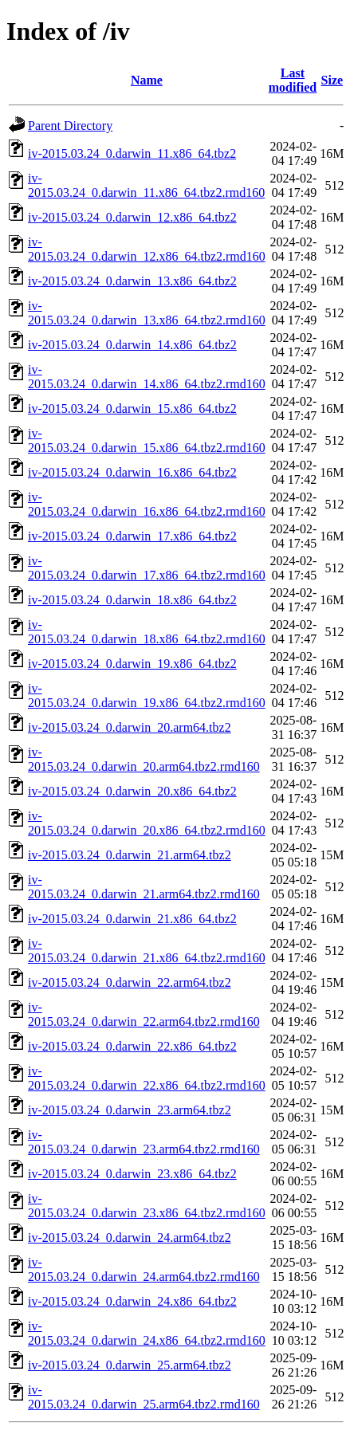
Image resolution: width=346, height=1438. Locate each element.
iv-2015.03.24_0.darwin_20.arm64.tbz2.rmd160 (144, 759)
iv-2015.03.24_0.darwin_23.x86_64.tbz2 (132, 1174)
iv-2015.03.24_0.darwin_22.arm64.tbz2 (129, 982)
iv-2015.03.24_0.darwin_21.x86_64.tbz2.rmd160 (146, 951)
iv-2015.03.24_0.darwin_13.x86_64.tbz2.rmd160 (146, 313)
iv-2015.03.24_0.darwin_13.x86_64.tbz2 (132, 281)
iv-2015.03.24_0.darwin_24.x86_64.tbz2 (132, 1301)
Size (332, 80)
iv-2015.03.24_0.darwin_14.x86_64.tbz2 (132, 345)
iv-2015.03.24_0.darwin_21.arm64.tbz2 (129, 855)
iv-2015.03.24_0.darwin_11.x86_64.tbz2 (132, 153)
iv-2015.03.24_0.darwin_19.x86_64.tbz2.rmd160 (146, 695)
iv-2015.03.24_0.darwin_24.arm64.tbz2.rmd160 (144, 1269)
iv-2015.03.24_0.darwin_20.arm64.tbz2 (129, 727)
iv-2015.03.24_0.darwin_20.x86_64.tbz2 (132, 791)
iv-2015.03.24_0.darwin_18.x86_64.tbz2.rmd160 (146, 632)
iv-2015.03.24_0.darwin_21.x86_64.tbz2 (132, 918)
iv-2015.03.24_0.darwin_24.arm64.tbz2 (129, 1237)
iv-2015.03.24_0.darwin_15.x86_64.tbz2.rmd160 (146, 440)
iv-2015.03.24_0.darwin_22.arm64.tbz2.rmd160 (144, 1014)
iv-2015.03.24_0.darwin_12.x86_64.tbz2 (132, 217)
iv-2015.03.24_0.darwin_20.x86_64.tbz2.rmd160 (146, 823)
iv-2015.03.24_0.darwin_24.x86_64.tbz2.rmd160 (146, 1333)
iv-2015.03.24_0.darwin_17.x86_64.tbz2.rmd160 (146, 568)
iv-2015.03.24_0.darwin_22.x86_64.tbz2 (132, 1046)
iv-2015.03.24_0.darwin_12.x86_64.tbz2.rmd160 (146, 249)
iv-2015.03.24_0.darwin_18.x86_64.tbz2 (132, 600)
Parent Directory (70, 125)
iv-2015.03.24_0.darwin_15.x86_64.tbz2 (132, 408)
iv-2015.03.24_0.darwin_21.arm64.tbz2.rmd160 (144, 887)
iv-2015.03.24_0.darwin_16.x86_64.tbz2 (132, 472)
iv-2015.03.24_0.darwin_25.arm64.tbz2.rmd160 (144, 1397)
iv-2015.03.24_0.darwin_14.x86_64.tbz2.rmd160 (146, 377)
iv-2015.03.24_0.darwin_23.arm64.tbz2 (129, 1110)
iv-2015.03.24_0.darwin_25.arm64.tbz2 (129, 1365)
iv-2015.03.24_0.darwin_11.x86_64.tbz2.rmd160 (146, 185)
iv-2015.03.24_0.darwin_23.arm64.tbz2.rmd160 (144, 1142)
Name (147, 80)
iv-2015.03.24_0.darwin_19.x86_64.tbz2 (132, 663)
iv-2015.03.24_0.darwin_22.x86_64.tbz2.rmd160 (146, 1078)
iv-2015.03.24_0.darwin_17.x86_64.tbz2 (132, 536)
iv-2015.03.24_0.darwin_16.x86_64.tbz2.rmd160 (146, 504)
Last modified (293, 80)
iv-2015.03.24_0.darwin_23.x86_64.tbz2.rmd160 (146, 1206)
